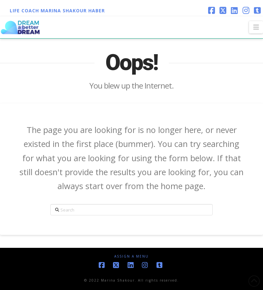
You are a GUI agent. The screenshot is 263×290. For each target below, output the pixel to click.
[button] (256, 27)
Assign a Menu (131, 256)
